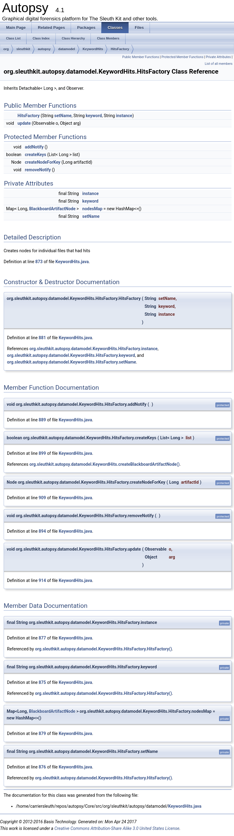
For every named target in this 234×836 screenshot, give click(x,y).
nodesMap (92, 208)
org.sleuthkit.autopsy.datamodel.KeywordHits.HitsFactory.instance (93, 348)
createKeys (35, 154)
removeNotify (38, 169)
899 (42, 453)
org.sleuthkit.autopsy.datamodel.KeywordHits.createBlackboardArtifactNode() (104, 464)
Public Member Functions (140, 57)
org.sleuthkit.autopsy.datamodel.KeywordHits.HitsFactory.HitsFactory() (103, 648)
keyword (94, 115)
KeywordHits (93, 49)
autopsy (44, 49)
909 (42, 497)
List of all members (218, 64)
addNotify (34, 147)
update (23, 123)
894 (42, 531)
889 (42, 419)
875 (42, 682)
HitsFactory (120, 49)
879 (42, 733)
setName (63, 115)
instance (124, 115)
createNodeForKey (42, 162)
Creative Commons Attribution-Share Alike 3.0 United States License (116, 828)
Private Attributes (218, 57)
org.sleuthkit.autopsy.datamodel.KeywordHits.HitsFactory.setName (71, 362)
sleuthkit (23, 49)
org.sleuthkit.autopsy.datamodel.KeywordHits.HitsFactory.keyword (71, 355)
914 (42, 580)
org (6, 49)
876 (42, 767)
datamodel (66, 49)
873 (39, 261)
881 (42, 337)
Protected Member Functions (182, 57)
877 (42, 638)
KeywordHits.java (72, 261)
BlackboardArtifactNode (52, 208)
